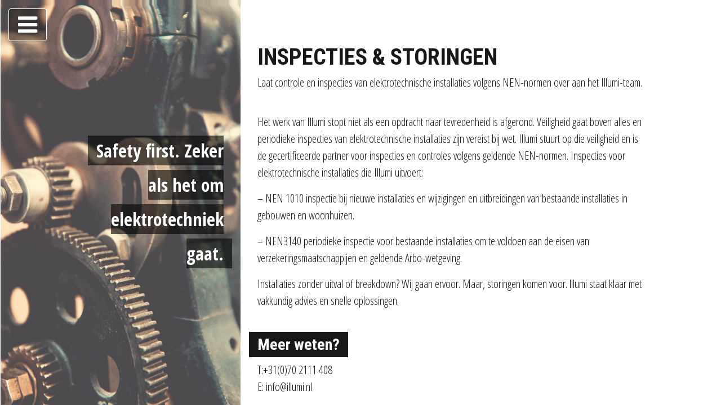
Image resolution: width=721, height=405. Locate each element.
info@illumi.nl (289, 386)
